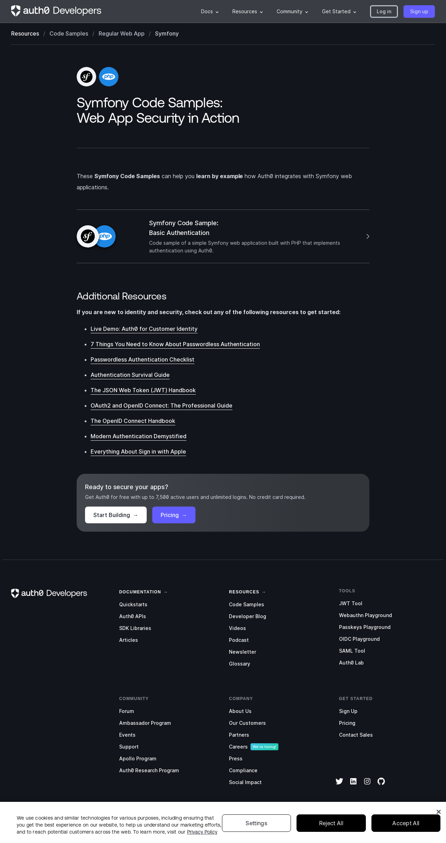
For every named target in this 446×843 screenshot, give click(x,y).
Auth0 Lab (351, 663)
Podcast (239, 640)
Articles (128, 640)
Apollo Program (137, 758)
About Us (240, 711)
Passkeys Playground (365, 627)
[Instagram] (367, 786)
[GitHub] (381, 786)
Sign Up (348, 711)
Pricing (174, 515)
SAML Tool (352, 651)
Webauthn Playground (365, 615)
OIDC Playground (359, 639)
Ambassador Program (145, 723)
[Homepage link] (56, 11)
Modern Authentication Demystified (138, 436)
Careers (238, 747)
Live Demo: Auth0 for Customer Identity (144, 328)
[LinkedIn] (353, 786)
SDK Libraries (135, 628)
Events (127, 735)
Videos (237, 628)
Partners (239, 735)
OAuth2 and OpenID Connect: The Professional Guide (161, 405)
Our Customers (247, 723)
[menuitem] (209, 11)
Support (129, 747)
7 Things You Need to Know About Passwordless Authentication (175, 344)
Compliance (243, 770)
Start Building (115, 515)
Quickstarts (133, 604)
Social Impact (245, 782)
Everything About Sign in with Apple (138, 451)
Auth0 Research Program (149, 770)
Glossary (239, 664)
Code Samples (246, 604)
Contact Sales (356, 735)
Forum (126, 711)
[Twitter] (339, 786)
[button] (384, 11)
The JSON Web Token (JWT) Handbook (143, 390)
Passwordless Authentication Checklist (142, 359)
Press (236, 758)
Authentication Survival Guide (130, 374)
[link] (140, 591)
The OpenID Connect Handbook (133, 420)
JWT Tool (350, 603)
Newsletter (242, 652)
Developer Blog (247, 616)
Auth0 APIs (132, 616)
